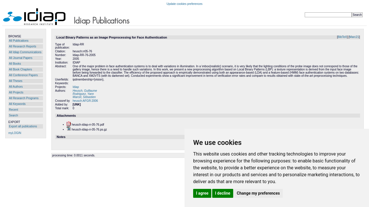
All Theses (15, 81)
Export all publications (23, 126)
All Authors (16, 86)
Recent (13, 109)
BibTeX (342, 37)
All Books (15, 63)
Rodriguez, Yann (83, 93)
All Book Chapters (20, 69)
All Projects (16, 92)
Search (13, 115)
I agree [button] (202, 193)
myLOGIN (14, 133)
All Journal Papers (20, 58)
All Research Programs (24, 98)
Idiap (76, 87)
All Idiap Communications (25, 52)
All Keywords (17, 104)
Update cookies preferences (185, 3)
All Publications (19, 40)
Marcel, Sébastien (84, 97)
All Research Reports (22, 46)
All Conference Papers (23, 75)
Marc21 (354, 37)
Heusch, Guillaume (85, 90)
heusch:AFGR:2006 (85, 100)
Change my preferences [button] (258, 193)
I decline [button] (222, 193)
